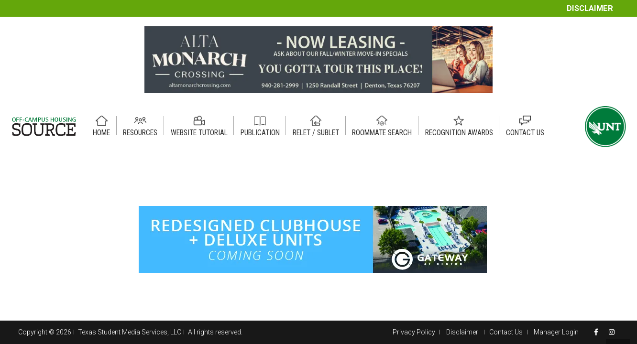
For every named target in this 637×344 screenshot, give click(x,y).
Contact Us (506, 332)
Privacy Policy (414, 332)
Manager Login (556, 332)
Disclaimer (590, 8)
